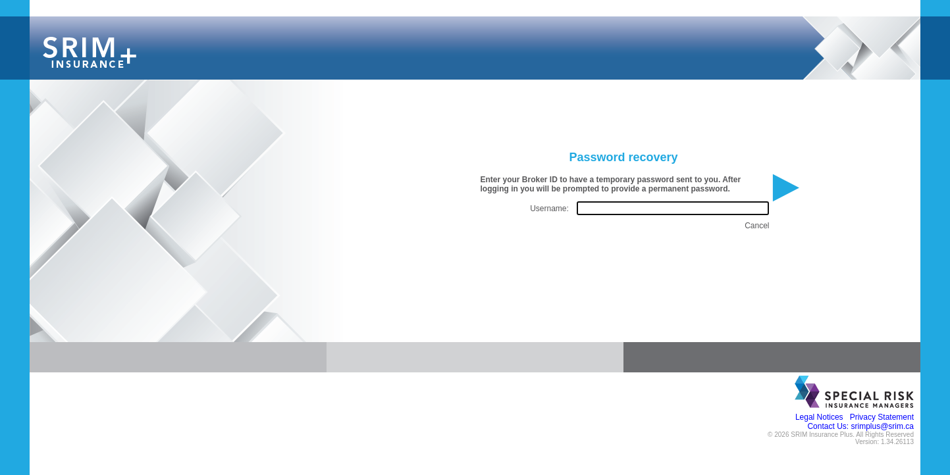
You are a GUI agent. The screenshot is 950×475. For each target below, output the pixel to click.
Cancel (757, 225)
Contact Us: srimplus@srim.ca (860, 426)
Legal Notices (819, 417)
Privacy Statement (882, 417)
